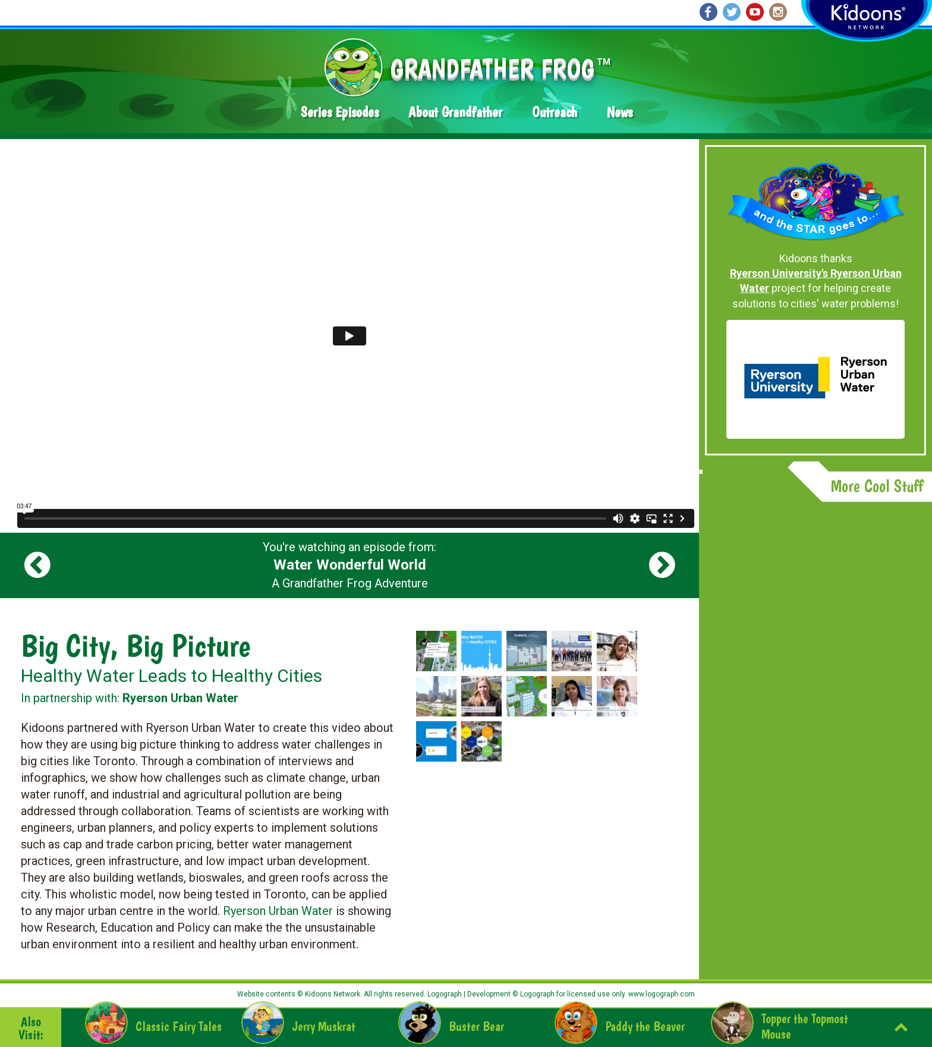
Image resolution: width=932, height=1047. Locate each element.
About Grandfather (455, 112)
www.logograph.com (660, 994)
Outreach (554, 112)
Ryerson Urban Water (278, 911)
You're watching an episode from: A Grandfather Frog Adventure (349, 565)
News (619, 112)
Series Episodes (340, 112)
